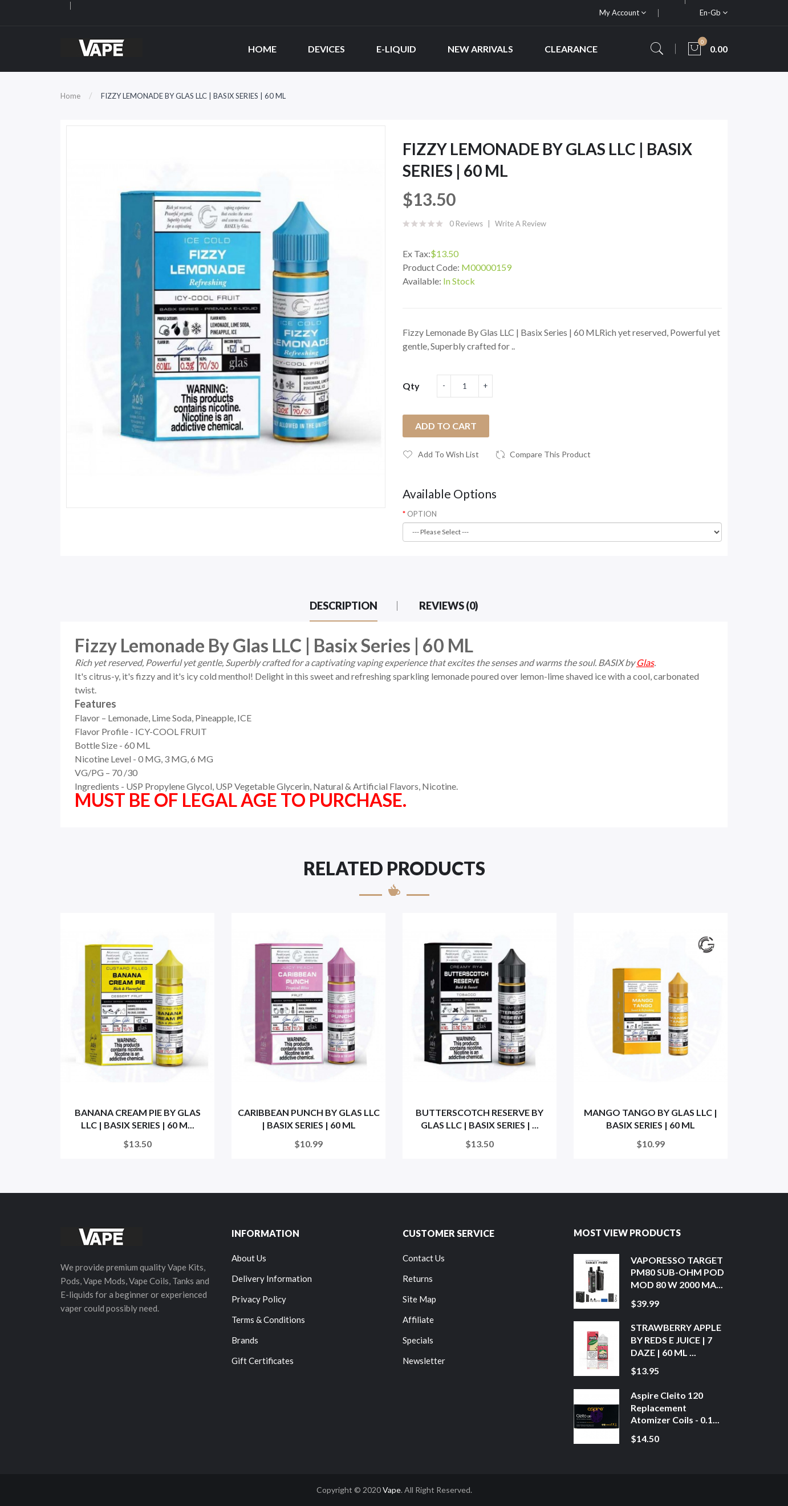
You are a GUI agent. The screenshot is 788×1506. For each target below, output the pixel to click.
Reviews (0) (448, 605)
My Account (622, 12)
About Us (248, 1258)
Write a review (520, 223)
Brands (244, 1340)
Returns (418, 1278)
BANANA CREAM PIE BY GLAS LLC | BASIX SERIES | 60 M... (138, 1118)
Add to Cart (446, 425)
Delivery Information (271, 1278)
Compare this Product (550, 454)
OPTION (422, 513)
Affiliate (418, 1319)
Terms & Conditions (268, 1319)
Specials (418, 1340)
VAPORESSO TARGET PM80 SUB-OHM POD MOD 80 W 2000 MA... (677, 1272)
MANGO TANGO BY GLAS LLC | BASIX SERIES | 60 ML (650, 1118)
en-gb (714, 12)
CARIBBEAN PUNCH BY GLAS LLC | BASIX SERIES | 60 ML (309, 1118)
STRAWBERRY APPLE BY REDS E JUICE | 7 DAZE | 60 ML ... (676, 1339)
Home (70, 95)
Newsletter (424, 1360)
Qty (411, 385)
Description (343, 605)
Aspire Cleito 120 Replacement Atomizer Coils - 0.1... (675, 1407)
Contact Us (424, 1258)
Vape (392, 1490)
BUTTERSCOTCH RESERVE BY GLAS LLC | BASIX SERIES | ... (479, 1118)
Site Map (419, 1299)
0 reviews (466, 223)
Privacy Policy (258, 1299)
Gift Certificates (262, 1360)
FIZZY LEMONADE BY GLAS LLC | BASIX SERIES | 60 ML (193, 95)
